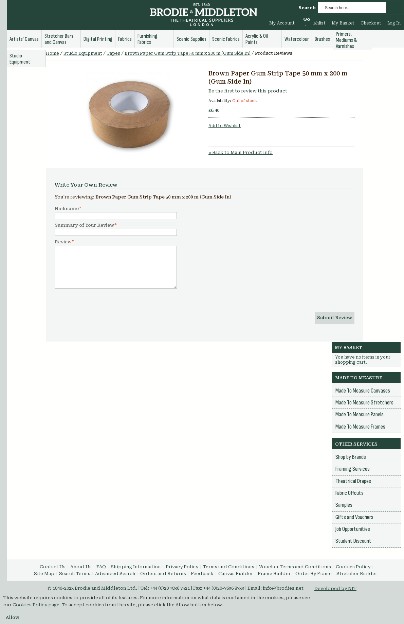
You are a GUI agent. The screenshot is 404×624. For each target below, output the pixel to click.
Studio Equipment (82, 53)
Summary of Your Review (84, 225)
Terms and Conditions (228, 566)
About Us (81, 566)
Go (306, 19)
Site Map (44, 573)
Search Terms (74, 573)
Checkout (371, 23)
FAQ (101, 566)
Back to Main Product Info (240, 152)
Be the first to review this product (247, 90)
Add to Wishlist (224, 125)
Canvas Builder (235, 573)
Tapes (113, 53)
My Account (282, 23)
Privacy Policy (182, 566)
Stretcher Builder (356, 573)
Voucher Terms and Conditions (295, 566)
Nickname (67, 208)
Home (52, 53)
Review (63, 242)
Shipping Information (136, 566)
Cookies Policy (353, 566)
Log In (394, 23)
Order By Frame (313, 573)
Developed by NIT (335, 588)
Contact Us (53, 566)
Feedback (202, 573)
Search (307, 7)
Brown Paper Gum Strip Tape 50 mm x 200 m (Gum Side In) (188, 53)
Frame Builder (274, 573)
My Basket (343, 23)
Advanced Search (115, 573)
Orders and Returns (163, 573)
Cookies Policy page (36, 604)
